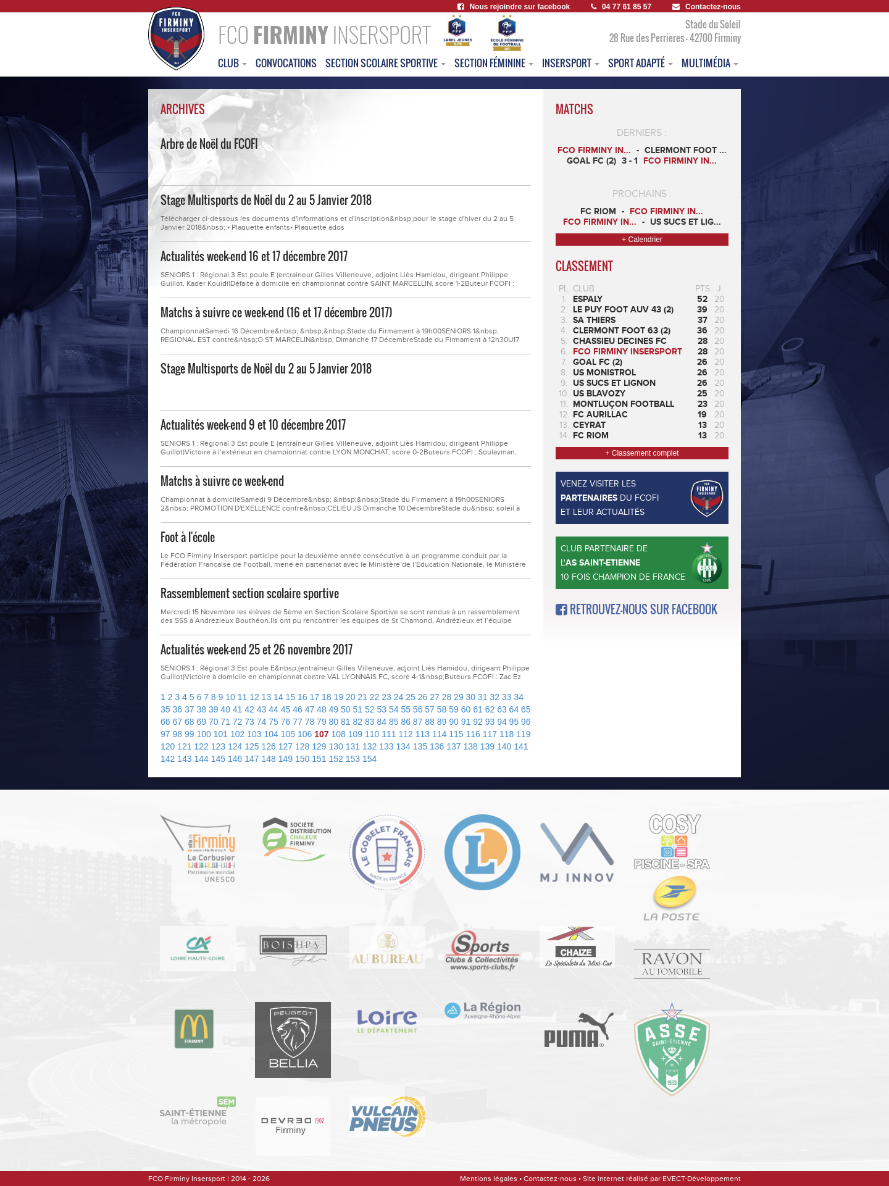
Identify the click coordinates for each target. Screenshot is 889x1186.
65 (526, 709)
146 (235, 759)
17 (314, 697)
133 (386, 746)
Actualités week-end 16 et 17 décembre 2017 (254, 256)
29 (459, 697)
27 (435, 697)
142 (168, 759)
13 (267, 697)
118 (506, 734)
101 (221, 734)
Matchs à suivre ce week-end (222, 481)
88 (430, 722)
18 (327, 697)
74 (262, 722)
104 (271, 734)
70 (214, 722)
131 (353, 746)
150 (302, 759)
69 (201, 722)
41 (238, 709)
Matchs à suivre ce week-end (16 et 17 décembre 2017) (277, 312)
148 (269, 759)
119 (523, 734)
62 (490, 709)
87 (418, 722)
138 (471, 746)
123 (218, 746)
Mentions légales (488, 1178)
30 (471, 697)
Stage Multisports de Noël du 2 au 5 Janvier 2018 (266, 200)
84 (381, 722)
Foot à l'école (188, 537)
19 (338, 697)
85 (394, 722)
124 (235, 746)
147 (251, 759)
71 (225, 722)
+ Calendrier (642, 239)
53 (381, 709)
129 (319, 746)
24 (399, 697)
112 (405, 734)
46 (298, 709)
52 (370, 709)
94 (502, 722)
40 (225, 709)
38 (201, 709)
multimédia (710, 63)
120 (168, 746)
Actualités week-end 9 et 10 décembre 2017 (253, 425)
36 (177, 709)
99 (189, 734)
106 (305, 734)
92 (478, 722)
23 (386, 697)
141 (521, 746)
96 (526, 722)
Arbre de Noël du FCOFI (209, 144)
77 (298, 722)
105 (288, 734)
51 (358, 709)
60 (466, 709)
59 (454, 709)
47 (310, 709)
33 (507, 697)
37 (189, 709)
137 (453, 746)
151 (319, 759)
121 (184, 746)
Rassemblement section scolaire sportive (250, 593)
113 (422, 734)
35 (165, 709)
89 (442, 722)
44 (273, 709)
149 (285, 759)
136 (437, 746)
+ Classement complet (641, 453)
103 (254, 734)
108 (338, 734)
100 (203, 734)
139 (487, 746)
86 (406, 722)
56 (418, 709)
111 (389, 734)
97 (165, 734)
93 (490, 722)
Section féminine (493, 63)
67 (177, 722)
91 (466, 722)
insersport (570, 63)
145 (218, 759)
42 (249, 709)
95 (514, 722)
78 (310, 722)
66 (165, 722)
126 (269, 746)
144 (201, 759)
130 (336, 746)
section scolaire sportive (385, 63)
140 (504, 746)
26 (423, 697)
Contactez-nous (706, 6)
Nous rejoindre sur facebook (513, 6)
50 (346, 709)
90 (454, 722)
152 (336, 759)
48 (322, 709)
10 (230, 697)
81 (346, 722)
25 (410, 697)
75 (273, 722)
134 (403, 746)
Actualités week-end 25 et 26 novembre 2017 (257, 649)
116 (472, 734)
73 (249, 722)
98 (177, 734)
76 (286, 722)
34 (519, 697)
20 (351, 697)
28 (447, 697)
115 (456, 734)
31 (483, 697)
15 (291, 697)
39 (214, 709)
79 (322, 722)
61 (478, 709)
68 (189, 722)
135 (420, 746)
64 (514, 709)
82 (358, 722)
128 (302, 746)
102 (237, 734)
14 (278, 697)
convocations (286, 63)
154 (369, 759)
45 (286, 709)
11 (243, 697)
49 (334, 709)
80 (334, 722)
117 (490, 734)
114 (439, 734)
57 (430, 709)
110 (372, 734)
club (232, 63)
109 (355, 734)
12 (254, 697)
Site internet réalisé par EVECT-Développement (662, 1178)
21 (362, 697)
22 (375, 697)
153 (353, 759)
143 (184, 759)
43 (262, 709)
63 (502, 709)
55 (406, 709)
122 (201, 746)
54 (394, 709)
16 (302, 697)
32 (495, 697)
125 (251, 746)
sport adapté (640, 63)
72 (238, 722)
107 (321, 734)
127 (285, 746)
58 (442, 709)
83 (370, 722)
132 (369, 746)
